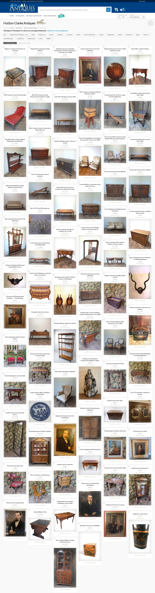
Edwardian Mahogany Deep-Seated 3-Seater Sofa (15, 186)
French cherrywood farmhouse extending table (40, 244)
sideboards (32, 39)
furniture (130, 35)
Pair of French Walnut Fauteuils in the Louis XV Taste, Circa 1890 (90, 139)
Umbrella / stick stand (140, 514)
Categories (20, 16)
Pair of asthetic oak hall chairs (40, 475)
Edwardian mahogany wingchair (65, 371)
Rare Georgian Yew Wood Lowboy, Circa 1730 (65, 230)
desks (121, 35)
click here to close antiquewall (57, 31)
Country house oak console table (115, 468)
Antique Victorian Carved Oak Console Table (40, 354)
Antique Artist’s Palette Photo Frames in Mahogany (65, 278)
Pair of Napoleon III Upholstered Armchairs (115, 210)
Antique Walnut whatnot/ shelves (65, 323)
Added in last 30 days (17, 34)
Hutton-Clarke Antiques (30, 28)
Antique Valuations (34, 16)
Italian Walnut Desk (40, 512)
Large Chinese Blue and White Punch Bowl (40, 393)
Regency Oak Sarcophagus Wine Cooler (115, 276)
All (6, 35)
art (28, 35)
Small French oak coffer (115, 400)
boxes (53, 35)
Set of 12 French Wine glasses (40, 208)
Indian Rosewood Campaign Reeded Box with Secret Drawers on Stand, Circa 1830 (65, 50)
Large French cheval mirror (140, 468)
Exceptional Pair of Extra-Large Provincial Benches (115, 96)
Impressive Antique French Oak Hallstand (15, 219)
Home (11, 16)
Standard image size (10, 43)
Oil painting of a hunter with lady (115, 431)
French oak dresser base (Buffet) (115, 171)
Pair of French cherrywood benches (40, 175)
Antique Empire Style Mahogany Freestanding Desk (140, 354)
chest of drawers (91, 35)
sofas (42, 39)
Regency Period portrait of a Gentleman (65, 416)
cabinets (61, 35)
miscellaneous (9, 39)
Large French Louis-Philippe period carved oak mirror (90, 228)
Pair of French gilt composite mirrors (140, 393)
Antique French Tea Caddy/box (90, 525)
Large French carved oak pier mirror (15, 413)
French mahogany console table (15, 376)
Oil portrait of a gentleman (15, 503)
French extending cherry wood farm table (140, 140)
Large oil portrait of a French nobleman (90, 49)
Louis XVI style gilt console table (65, 97)
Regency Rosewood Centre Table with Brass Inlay (115, 49)
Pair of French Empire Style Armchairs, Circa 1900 (115, 322)
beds (34, 35)
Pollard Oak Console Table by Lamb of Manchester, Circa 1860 (90, 313)
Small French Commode (65, 464)
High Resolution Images (24, 43)
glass (139, 35)
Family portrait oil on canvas (115, 505)
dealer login (142, 1)
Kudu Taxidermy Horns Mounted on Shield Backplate (140, 258)
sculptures (21, 39)
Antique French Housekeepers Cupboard (90, 409)
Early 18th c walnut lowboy (140, 49)
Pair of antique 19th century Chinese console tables (115, 243)
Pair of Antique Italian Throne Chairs (15, 338)
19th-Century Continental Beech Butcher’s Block (90, 93)
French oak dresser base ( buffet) (140, 170)
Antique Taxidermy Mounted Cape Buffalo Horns (15, 266)
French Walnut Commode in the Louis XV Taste (90, 185)
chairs (80, 35)
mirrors (147, 35)
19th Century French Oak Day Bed (15, 95)
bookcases (43, 35)
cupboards (112, 35)
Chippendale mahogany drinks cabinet (40, 49)
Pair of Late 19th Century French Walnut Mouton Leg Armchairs (115, 137)
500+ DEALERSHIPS (49, 16)
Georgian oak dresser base (40, 312)
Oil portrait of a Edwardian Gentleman (90, 484)
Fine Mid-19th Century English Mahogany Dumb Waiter (15, 140)
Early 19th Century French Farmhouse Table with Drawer (65, 188)
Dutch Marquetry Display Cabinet (40, 431)
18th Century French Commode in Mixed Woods (40, 129)
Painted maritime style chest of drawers (140, 308)
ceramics (71, 35)
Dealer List (19, 28)
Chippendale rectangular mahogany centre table (65, 502)
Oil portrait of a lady (140, 431)
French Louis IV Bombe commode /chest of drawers (40, 274)
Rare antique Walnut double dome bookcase (65, 541)
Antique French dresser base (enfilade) (90, 274)
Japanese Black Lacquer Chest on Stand (65, 142)
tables (49, 39)
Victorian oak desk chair (15, 466)
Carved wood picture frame (115, 363)
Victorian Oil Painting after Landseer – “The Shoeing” (15, 297)
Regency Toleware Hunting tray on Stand (15, 49)
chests (102, 35)
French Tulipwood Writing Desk (90, 449)
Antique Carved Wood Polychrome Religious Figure (90, 359)
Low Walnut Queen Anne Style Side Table (140, 94)
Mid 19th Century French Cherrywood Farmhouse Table (40, 96)
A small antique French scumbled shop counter (140, 212)
